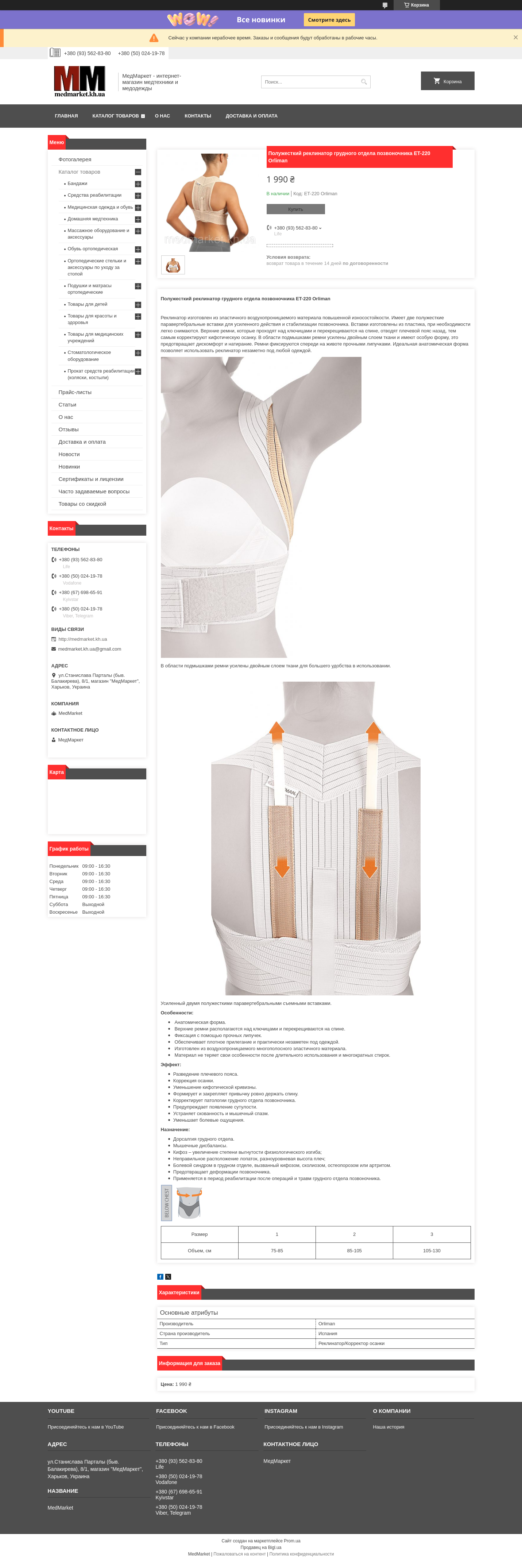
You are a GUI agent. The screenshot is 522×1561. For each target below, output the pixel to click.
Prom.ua (292, 1540)
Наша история (388, 1427)
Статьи (68, 404)
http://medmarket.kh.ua (83, 639)
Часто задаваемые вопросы (94, 491)
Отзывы (69, 429)
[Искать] (364, 82)
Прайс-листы (75, 392)
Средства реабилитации (94, 195)
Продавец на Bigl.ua (261, 1547)
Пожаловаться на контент (239, 1554)
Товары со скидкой (83, 504)
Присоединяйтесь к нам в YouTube (86, 1427)
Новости (69, 454)
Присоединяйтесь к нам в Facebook (195, 1427)
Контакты (198, 116)
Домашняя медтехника (93, 218)
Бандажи (78, 183)
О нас (162, 116)
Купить (295, 209)
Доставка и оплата (252, 116)
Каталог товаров (116, 116)
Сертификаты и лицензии (91, 479)
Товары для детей (88, 304)
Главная (66, 116)
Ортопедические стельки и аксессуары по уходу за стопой (97, 267)
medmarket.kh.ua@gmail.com (89, 649)
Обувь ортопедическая (93, 248)
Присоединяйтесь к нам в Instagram (303, 1427)
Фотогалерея (75, 159)
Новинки (69, 466)
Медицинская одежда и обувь (100, 207)
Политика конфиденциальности (301, 1554)
